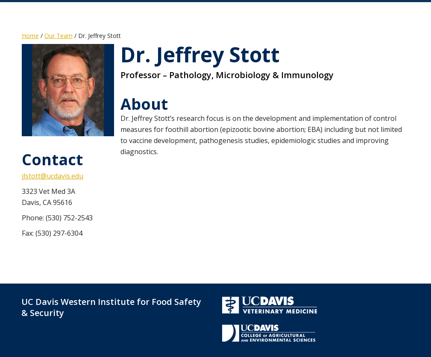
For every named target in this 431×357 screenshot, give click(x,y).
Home (30, 36)
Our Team (58, 36)
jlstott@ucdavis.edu (52, 176)
